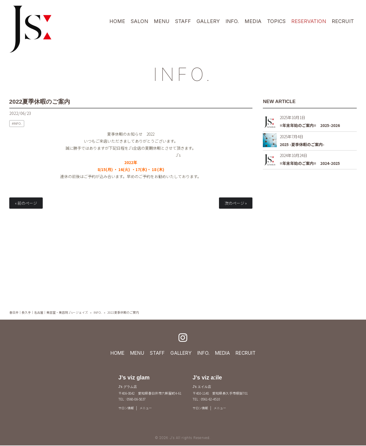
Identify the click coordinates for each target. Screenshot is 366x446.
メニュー (147, 408)
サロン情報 (126, 408)
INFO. (183, 73)
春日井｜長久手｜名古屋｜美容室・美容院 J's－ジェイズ (48, 312)
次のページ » (236, 203)
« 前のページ (26, 203)
